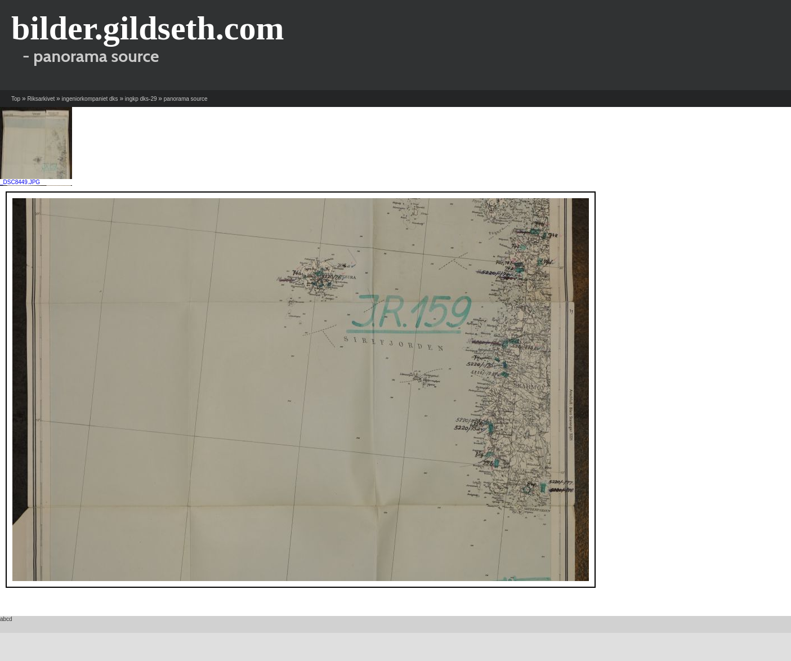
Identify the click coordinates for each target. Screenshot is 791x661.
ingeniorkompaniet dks (90, 99)
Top (15, 99)
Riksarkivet (41, 99)
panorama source (186, 99)
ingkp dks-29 (141, 99)
